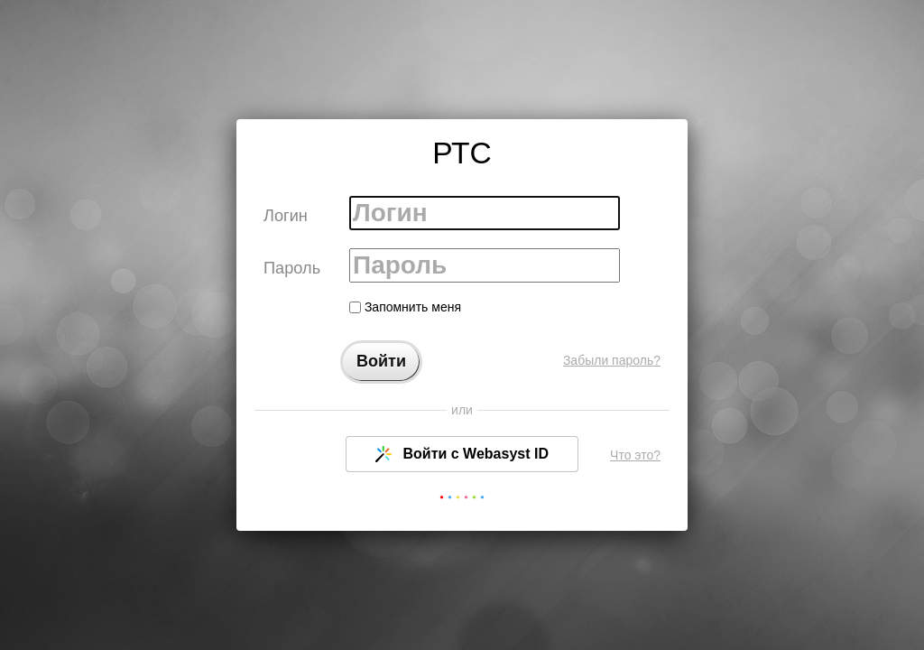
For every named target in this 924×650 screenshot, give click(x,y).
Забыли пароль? (612, 360)
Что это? (635, 455)
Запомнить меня (405, 307)
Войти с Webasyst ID (462, 454)
